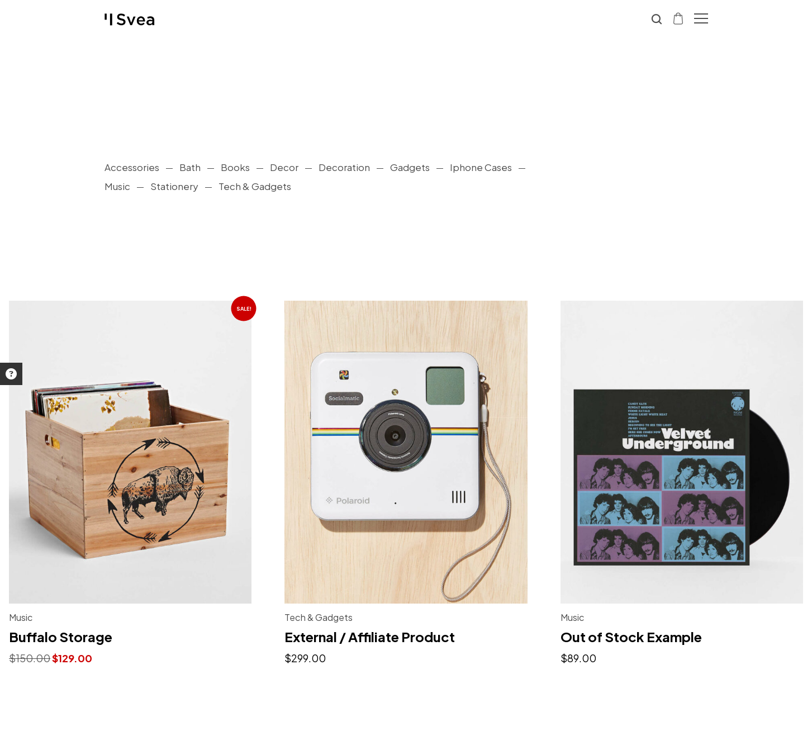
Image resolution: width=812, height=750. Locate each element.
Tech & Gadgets (255, 186)
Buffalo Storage (60, 636)
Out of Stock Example (631, 636)
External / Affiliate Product (369, 636)
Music (117, 186)
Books (235, 167)
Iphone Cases (481, 167)
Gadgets (410, 167)
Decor (284, 167)
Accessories (132, 167)
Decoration (344, 167)
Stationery (174, 186)
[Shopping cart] (679, 18)
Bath (190, 167)
